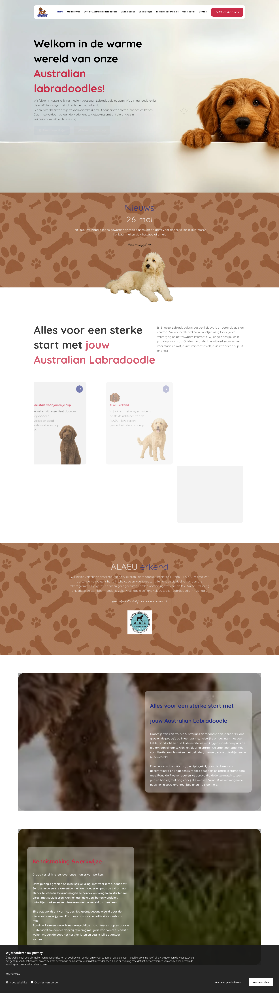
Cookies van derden (45, 982)
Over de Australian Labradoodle (100, 11)
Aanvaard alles (261, 982)
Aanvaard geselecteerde (228, 982)
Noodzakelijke (16, 982)
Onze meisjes (145, 11)
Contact (203, 11)
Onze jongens (128, 11)
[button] (227, 12)
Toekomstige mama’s (167, 11)
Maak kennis (73, 11)
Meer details (13, 974)
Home (60, 11)
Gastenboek (188, 11)
